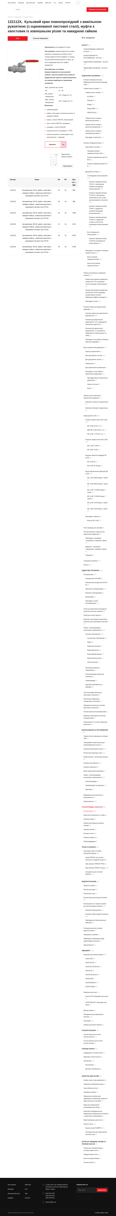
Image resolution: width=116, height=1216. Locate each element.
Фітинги (86, 565)
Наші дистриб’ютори (14, 1193)
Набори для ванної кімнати (93, 1024)
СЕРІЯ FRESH (90, 986)
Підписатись (102, 1190)
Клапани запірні (89, 819)
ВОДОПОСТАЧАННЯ (89, 881)
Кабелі (89, 642)
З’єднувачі (88, 555)
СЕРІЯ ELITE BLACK (92, 966)
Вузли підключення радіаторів (94, 347)
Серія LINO (89, 958)
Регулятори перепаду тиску (93, 753)
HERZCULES (91, 112)
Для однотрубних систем (93, 355)
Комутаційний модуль (94, 654)
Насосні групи (88, 1124)
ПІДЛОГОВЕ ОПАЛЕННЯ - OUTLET (95, 68)
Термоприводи (90, 680)
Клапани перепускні (90, 767)
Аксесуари (87, 1020)
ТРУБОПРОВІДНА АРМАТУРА (92, 807)
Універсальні (89, 363)
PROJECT (90, 100)
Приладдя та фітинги (92, 516)
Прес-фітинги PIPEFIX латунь (95, 868)
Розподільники (88, 574)
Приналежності (89, 801)
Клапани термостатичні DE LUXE (96, 439)
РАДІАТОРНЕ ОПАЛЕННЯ (91, 75)
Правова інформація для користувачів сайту (21, 1212)
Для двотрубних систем (93, 359)
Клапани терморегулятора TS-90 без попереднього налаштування (98, 241)
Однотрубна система (92, 147)
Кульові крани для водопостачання (95, 897)
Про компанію (12, 2)
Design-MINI (91, 108)
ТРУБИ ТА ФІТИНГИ (89, 847)
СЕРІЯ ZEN (89, 978)
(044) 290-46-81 (50, 1195)
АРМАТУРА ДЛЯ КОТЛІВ (90, 1076)
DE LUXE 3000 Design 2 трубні (97, 477)
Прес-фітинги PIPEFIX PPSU (95, 864)
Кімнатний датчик (93, 650)
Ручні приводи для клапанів (93, 528)
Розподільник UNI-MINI (93, 578)
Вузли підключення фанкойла (93, 771)
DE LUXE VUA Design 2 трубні (97, 502)
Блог (26, 1189)
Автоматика (87, 1061)
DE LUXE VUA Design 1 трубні (97, 509)
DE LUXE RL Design (94, 465)
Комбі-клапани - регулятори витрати (96, 757)
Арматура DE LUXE (90, 416)
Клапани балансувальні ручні (93, 749)
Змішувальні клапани (91, 934)
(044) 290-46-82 (50, 1198)
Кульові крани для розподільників (95, 711)
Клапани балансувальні (93, 910)
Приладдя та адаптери (93, 137)
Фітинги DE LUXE (93, 520)
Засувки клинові (89, 829)
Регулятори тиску (89, 893)
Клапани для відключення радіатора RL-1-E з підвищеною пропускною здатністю (96, 322)
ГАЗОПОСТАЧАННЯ (89, 1030)
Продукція (21, 2)
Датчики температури (92, 1069)
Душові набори (89, 1010)
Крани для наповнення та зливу (94, 815)
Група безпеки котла (90, 1088)
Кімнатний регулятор (94, 658)
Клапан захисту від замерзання (94, 1080)
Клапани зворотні (89, 837)
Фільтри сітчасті (89, 833)
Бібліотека (48, 2)
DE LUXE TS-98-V (93, 445)
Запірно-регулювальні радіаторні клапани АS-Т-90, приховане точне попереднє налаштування (96, 281)
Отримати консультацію (97, 9)
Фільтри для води (89, 889)
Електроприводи (91, 781)
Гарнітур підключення (92, 351)
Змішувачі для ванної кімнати (93, 954)
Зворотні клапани (89, 885)
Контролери (89, 1065)
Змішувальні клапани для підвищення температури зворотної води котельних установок (95, 1098)
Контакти (67, 2)
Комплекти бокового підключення (96, 408)
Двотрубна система (91, 171)
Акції (54, 2)
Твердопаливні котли (91, 1154)
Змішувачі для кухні (90, 992)
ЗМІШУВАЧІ (86, 950)
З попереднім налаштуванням (97, 175)
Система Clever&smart (92, 634)
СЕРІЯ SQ (88, 970)
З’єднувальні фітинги (91, 561)
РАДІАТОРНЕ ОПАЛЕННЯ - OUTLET (96, 62)
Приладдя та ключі (91, 301)
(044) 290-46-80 (50, 1193)
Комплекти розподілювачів (94, 589)
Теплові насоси (89, 1162)
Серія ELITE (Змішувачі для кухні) (96, 996)
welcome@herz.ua (51, 1202)
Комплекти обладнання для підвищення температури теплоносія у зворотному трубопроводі (96, 1113)
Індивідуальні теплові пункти (93, 1053)
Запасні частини (92, 384)
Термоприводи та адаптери (94, 785)
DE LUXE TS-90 (92, 449)
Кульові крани (88, 811)
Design (89, 104)
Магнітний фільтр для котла (93, 1120)
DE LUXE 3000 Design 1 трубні (97, 484)
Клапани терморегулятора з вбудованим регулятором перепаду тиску (95, 82)
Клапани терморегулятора (92, 143)
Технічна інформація (40, 38)
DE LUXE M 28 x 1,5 (94, 426)
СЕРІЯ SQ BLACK (91, 974)
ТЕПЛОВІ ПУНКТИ (88, 1049)
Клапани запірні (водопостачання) (96, 914)
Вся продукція (88, 37)
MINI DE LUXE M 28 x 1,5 (95, 430)
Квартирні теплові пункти (92, 1057)
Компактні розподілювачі (93, 593)
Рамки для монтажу (93, 646)
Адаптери (88, 789)
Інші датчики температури (96, 638)
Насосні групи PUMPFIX (93, 1128)
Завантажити (68, 166)
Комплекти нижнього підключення (96, 402)
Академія (40, 2)
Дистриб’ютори (30, 2)
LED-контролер (92, 662)
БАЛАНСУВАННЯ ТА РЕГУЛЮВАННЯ (95, 730)
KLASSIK (90, 96)
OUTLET (85, 45)
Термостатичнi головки (91, 88)
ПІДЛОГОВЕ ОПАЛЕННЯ (90, 570)
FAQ (26, 1193)
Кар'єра (60, 2)
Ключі (89, 388)
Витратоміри (89, 597)
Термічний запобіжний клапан (94, 1084)
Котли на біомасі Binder (91, 1158)
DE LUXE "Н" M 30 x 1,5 (95, 434)
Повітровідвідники (90, 841)
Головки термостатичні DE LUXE (96, 420)
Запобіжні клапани (90, 1092)
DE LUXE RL (91, 461)
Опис (18, 38)
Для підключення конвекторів (95, 367)
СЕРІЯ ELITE (89, 962)
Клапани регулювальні (91, 763)
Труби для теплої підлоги (92, 615)
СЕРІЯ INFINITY (90, 982)
